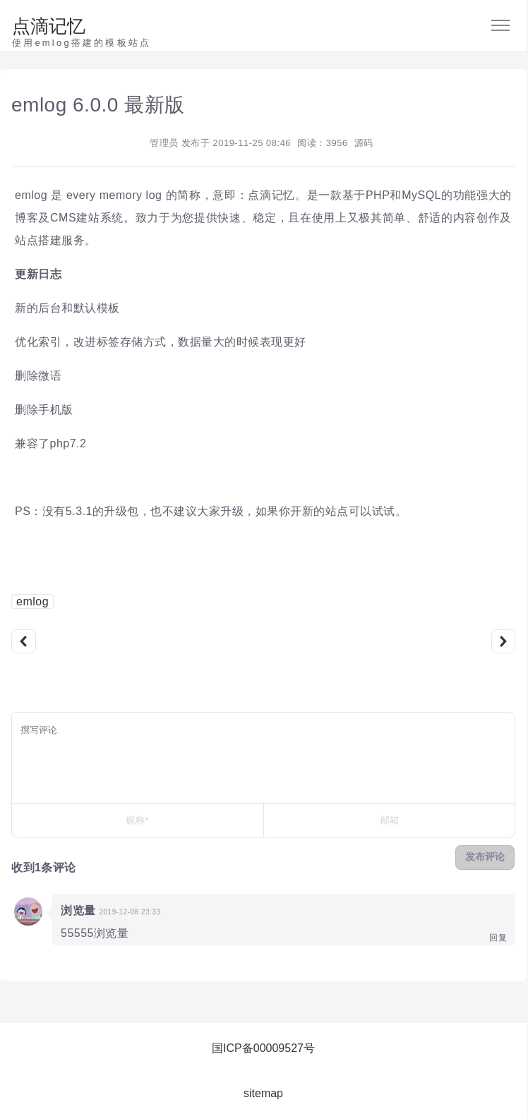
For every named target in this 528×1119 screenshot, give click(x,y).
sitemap (263, 1093)
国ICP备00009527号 (263, 1048)
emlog (32, 601)
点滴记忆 (48, 26)
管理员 (164, 143)
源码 (363, 143)
